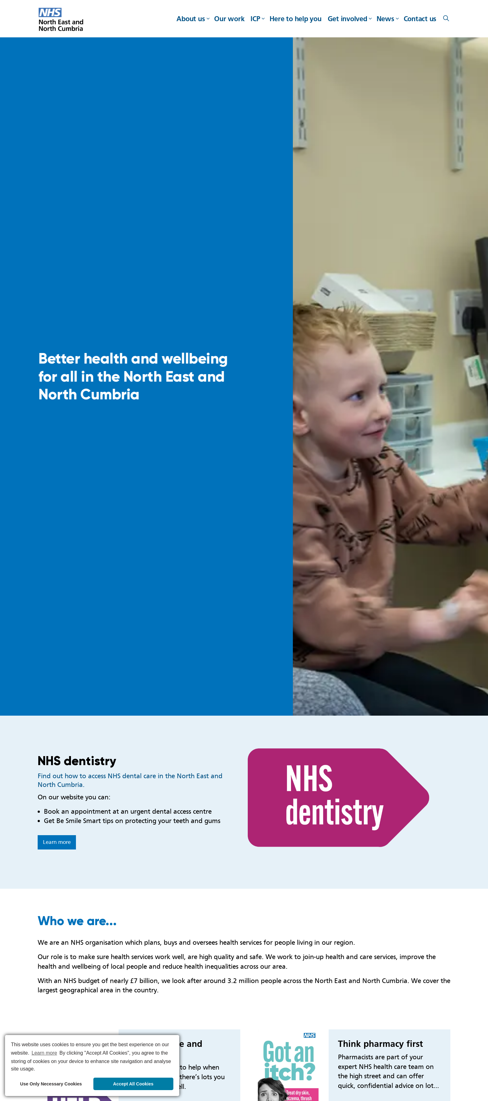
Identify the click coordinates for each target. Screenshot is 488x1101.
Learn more (57, 842)
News (385, 18)
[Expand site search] (446, 18)
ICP (255, 18)
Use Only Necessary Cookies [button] (51, 1083)
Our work (229, 18)
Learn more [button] (44, 1053)
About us (190, 18)
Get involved (347, 18)
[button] (349, 797)
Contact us (420, 18)
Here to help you (295, 18)
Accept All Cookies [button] (133, 1083)
